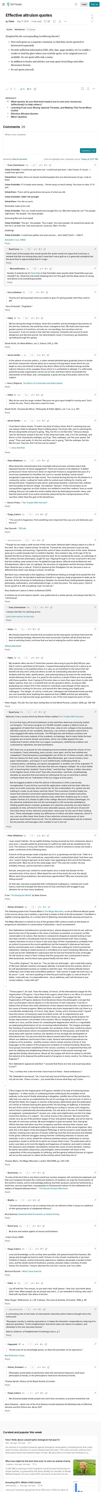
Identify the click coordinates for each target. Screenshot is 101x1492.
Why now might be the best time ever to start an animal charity (37, 1461)
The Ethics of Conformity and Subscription (43, 383)
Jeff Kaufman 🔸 (12, 1486)
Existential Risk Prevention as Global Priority (38, 1214)
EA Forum (15, 4)
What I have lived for (32, 1271)
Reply (7, 243)
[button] (22, 89)
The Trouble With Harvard (71, 716)
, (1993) (15, 240)
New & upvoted (20, 159)
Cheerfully (35, 273)
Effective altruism (29, 15)
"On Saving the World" (21, 895)
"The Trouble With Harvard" (34, 502)
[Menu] (3, 4)
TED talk (22, 528)
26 (47, 21)
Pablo (11, 21)
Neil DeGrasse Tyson (14, 1355)
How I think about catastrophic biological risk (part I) (32, 1439)
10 (39, 1485)
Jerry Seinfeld (18, 448)
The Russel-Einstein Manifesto (53, 1188)
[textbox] (50, 139)
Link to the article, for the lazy (20, 616)
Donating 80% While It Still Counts (23, 1482)
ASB (7, 1443)
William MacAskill (13, 646)
